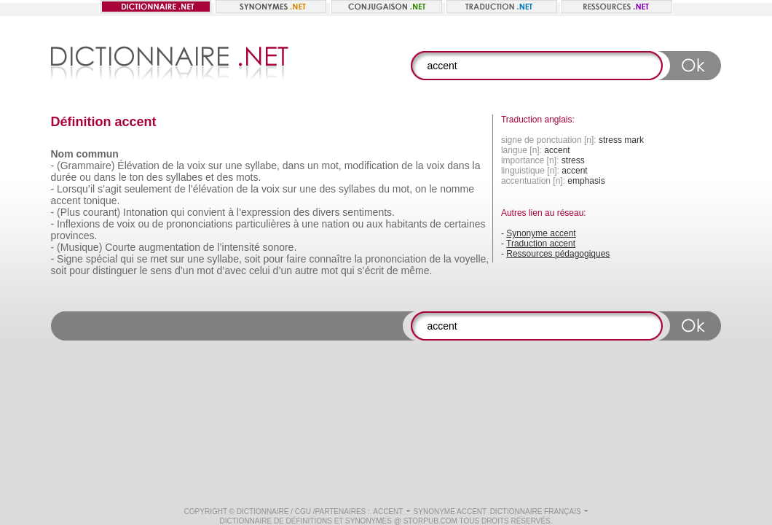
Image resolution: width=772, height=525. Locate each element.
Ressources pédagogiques (558, 254)
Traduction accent (540, 243)
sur (215, 165)
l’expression (264, 212)
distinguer (114, 270)
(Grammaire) (85, 165)
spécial (102, 259)
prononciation (396, 259)
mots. (248, 177)
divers (325, 212)
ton (136, 177)
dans (293, 165)
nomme (457, 189)
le (123, 177)
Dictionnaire (263, 512)
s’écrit (371, 270)
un (313, 165)
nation (336, 224)
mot (205, 270)
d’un (184, 270)
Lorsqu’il (76, 189)
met (159, 259)
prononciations (199, 224)
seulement (148, 189)
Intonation (145, 212)
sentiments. (368, 212)
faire (296, 259)
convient (206, 212)
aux (374, 224)
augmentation (169, 247)
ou (85, 177)
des (154, 177)
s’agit (110, 189)
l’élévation (211, 189)
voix (196, 165)
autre (306, 270)
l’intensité (238, 247)
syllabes (184, 177)
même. (417, 270)
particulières (262, 224)
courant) (101, 212)
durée (64, 177)
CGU (303, 512)
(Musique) (79, 247)
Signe (70, 259)
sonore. (280, 247)
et (209, 177)
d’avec (231, 270)
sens (162, 270)
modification (371, 165)
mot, (332, 165)
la (180, 165)
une (233, 165)
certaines (465, 224)
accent (66, 200)
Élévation (138, 165)
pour (273, 259)
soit (253, 259)
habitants (407, 224)
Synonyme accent (540, 233)
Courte (120, 247)
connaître (330, 259)
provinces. (74, 235)
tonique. (102, 200)
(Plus (68, 212)
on (421, 189)
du (384, 189)
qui (178, 212)
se (142, 259)
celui (259, 270)
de (168, 165)
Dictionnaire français (535, 512)
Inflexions (78, 224)
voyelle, (471, 259)
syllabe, (262, 165)
